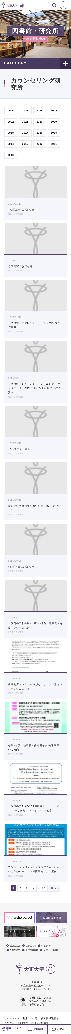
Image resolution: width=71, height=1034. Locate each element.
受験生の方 (13, 945)
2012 (39, 144)
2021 (25, 122)
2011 (54, 144)
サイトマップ (11, 1018)
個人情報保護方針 (51, 1018)
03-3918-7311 (41, 989)
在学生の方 (29, 945)
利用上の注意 (30, 1018)
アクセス (9, 1023)
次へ (54, 888)
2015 (54, 132)
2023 (54, 110)
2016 (39, 132)
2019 (54, 122)
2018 (11, 132)
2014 (11, 144)
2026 (11, 110)
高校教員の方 (30, 950)
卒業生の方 (13, 950)
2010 (11, 155)
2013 (25, 144)
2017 (25, 132)
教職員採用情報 (39, 1023)
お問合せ (23, 1023)
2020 (39, 122)
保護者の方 (45, 945)
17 (43, 888)
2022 (11, 122)
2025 (25, 110)
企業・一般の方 (49, 950)
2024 (39, 110)
